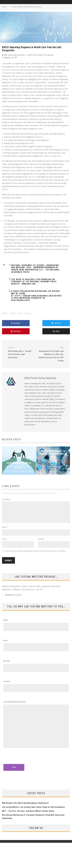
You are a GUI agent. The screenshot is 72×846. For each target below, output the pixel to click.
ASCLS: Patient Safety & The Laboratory (41, 55)
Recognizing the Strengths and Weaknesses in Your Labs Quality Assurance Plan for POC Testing (51, 354)
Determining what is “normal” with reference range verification (21, 353)
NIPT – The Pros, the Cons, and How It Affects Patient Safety (28, 814)
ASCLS (5, 313)
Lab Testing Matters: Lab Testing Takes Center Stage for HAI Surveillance (33, 810)
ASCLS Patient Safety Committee (13, 55)
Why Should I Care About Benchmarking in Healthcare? (25, 806)
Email (4, 542)
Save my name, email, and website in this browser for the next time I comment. (36, 554)
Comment (6, 499)
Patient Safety (17, 313)
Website (41, 542)
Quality (29, 313)
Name (5, 530)
